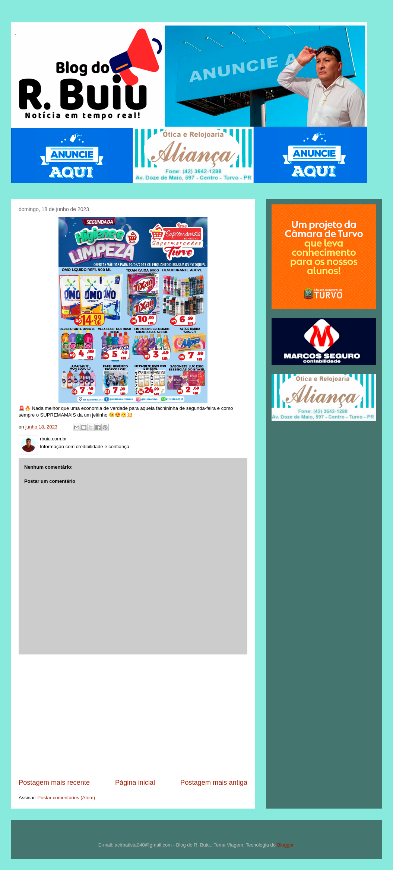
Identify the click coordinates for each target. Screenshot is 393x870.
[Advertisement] (133, 716)
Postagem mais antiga (213, 782)
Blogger (285, 845)
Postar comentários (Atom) (66, 797)
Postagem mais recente (54, 782)
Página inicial (135, 782)
